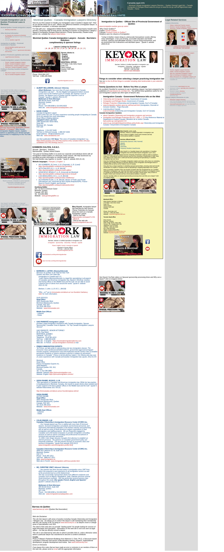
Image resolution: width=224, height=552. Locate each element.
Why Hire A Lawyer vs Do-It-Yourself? (15, 73)
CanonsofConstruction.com (177, 104)
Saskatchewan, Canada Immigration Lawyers (17, 65)
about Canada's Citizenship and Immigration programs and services (127, 115)
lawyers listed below (58, 34)
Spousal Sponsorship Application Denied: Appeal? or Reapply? (15, 128)
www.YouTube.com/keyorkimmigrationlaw (54, 261)
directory (182, 91)
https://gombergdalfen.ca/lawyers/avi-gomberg (55, 166)
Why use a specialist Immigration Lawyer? (181, 73)
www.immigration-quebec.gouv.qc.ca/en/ (113, 26)
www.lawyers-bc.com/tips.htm (119, 91)
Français (52, 162)
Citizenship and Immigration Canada (116, 99)
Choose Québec (111, 30)
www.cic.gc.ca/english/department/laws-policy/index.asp (123, 123)
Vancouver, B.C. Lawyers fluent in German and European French (181, 45)
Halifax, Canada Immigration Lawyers (15, 64)
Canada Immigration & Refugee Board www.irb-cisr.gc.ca (159, 6)
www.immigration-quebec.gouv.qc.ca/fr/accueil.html (121, 105)
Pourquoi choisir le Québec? (116, 32)
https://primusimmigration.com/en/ (61, 374)
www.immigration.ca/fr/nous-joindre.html (65, 461)
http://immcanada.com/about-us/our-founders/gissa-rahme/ (58, 391)
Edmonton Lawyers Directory (178, 99)
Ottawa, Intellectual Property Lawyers (180, 25)
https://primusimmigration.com (60, 372)
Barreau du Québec (41, 507)
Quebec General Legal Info (175, 5)
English (60, 162)
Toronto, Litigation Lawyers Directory (179, 70)
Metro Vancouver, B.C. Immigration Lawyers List (183, 76)
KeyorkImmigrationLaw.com (16, 187)
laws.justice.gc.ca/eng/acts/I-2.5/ (114, 121)
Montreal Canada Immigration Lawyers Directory (146, 5)
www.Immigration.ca (48, 459)
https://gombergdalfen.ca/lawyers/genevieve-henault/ (57, 174)
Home (137, 9)
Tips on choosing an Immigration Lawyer (181, 75)
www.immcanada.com (52, 308)
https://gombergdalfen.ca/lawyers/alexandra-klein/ (56, 185)
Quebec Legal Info (15, 40)
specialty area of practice (187, 88)
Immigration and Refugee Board (114, 101)
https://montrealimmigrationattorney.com (67, 341)
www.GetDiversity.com (79, 542)
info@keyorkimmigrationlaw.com (116, 231)
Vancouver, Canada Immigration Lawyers (16, 67)
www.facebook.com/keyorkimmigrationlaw (54, 254)
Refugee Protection (110, 103)
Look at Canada (109, 111)
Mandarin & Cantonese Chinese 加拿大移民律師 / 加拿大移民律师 (181, 47)
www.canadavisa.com (52, 135)
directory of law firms (10, 29)
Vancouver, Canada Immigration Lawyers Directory (183, 28)
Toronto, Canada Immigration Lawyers (15, 62)
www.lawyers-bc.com (184, 86)
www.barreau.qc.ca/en (41, 509)
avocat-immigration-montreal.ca (63, 342)
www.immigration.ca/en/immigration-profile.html (55, 445)
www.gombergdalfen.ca (50, 196)
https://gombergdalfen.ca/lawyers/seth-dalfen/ (54, 170)
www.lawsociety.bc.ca (68, 522)
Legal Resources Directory (12, 57)
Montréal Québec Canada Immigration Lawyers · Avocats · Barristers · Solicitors (65, 39)
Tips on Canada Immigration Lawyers (15, 74)
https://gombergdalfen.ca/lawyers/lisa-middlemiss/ (56, 178)
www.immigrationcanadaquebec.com (59, 107)
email (56, 549)
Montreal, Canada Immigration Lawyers (180, 27)
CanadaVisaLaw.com (175, 94)
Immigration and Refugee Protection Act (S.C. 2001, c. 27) (124, 117)
